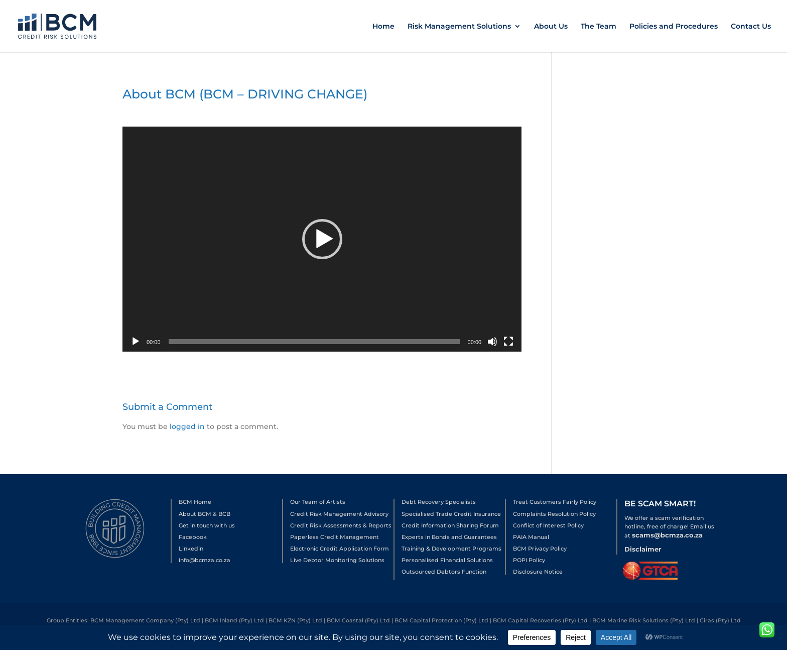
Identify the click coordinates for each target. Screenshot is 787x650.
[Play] (135, 342)
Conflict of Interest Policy (548, 525)
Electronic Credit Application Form (339, 548)
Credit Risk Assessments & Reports (340, 525)
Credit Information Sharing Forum (450, 525)
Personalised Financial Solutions (447, 560)
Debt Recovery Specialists (439, 501)
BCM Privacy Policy (540, 548)
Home (383, 27)
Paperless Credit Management (334, 536)
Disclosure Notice (538, 571)
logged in (187, 426)
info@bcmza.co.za (204, 560)
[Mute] (492, 342)
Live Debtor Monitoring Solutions (337, 560)
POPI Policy (529, 560)
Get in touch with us (207, 525)
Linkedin (191, 548)
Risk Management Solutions (459, 27)
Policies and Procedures (673, 27)
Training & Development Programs (451, 548)
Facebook (193, 536)
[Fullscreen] (508, 342)
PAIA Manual (531, 536)
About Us (551, 27)
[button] (322, 239)
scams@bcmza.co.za (667, 535)
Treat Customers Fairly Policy (554, 501)
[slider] (314, 341)
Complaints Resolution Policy (554, 513)
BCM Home (195, 501)
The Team (598, 27)
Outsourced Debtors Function (444, 571)
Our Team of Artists (317, 501)
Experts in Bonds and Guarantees (449, 536)
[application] (321, 239)
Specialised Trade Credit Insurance (451, 513)
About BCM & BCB (204, 513)
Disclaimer (643, 549)
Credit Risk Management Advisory (339, 513)
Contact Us (751, 27)
